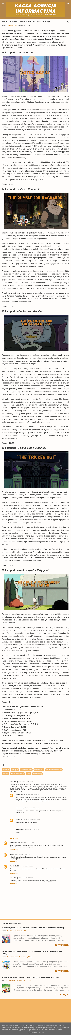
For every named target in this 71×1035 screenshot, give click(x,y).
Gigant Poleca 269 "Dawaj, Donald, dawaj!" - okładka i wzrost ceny (30, 977)
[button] (68, 22)
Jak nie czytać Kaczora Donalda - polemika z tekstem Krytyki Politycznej (33, 928)
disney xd (15, 769)
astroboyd (6, 769)
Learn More (32, 1033)
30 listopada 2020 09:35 (32, 829)
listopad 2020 (38, 769)
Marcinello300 (15, 842)
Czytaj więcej (62, 945)
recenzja (5, 773)
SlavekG (13, 854)
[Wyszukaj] (68, 4)
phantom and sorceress (54, 769)
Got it (41, 1033)
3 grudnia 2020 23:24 (26, 866)
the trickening (37, 773)
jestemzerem (20, 794)
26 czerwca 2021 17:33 (25, 878)
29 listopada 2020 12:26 (32, 808)
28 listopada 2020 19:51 (26, 782)
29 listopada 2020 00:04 (27, 842)
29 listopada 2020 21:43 (23, 854)
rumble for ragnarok (17, 773)
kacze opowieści (26, 769)
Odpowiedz (14, 838)
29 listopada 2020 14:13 (33, 819)
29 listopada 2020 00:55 (33, 794)
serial (28, 773)
